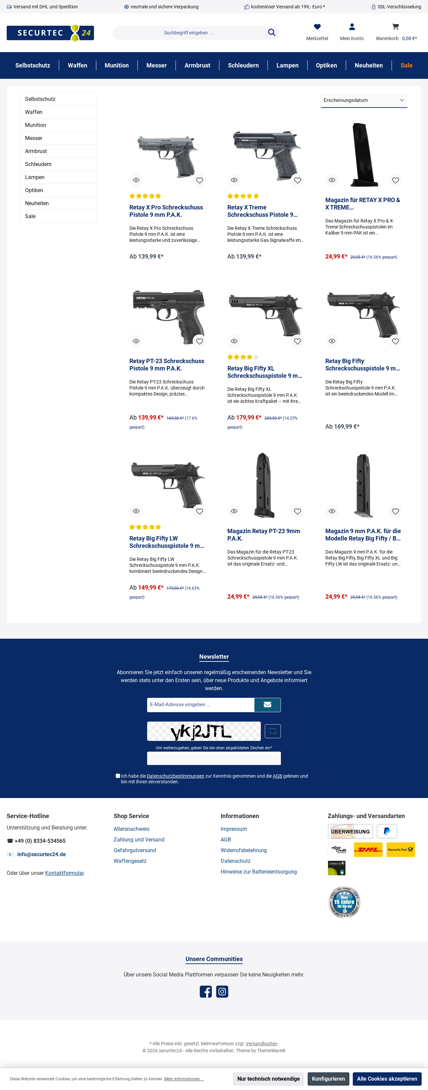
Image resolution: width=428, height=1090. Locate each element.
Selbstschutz (40, 99)
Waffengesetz (130, 861)
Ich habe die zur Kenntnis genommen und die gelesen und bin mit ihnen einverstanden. (214, 779)
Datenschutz (235, 861)
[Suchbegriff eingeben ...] (188, 33)
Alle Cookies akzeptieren (387, 1079)
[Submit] (267, 705)
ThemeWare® (271, 1050)
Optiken (34, 190)
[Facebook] (205, 991)
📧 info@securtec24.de (36, 854)
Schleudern (38, 164)
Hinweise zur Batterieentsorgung (259, 872)
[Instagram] (222, 991)
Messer (33, 138)
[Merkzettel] (317, 32)
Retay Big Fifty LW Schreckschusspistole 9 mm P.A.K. (167, 544)
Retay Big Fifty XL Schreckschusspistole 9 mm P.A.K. (265, 373)
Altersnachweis (131, 829)
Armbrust (36, 151)
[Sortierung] (364, 101)
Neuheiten (37, 203)
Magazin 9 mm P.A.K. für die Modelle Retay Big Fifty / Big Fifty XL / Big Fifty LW (363, 536)
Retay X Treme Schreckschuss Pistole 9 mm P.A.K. (260, 211)
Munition (35, 125)
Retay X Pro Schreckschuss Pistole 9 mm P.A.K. (166, 211)
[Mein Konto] (352, 32)
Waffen (33, 112)
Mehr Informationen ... (184, 1079)
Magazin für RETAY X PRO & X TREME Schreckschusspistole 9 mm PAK (363, 203)
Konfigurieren (328, 1079)
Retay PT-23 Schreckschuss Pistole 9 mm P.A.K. (166, 365)
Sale (30, 216)
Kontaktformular (64, 873)
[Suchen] (272, 33)
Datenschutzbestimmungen (175, 776)
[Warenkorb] (396, 32)
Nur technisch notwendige (268, 1079)
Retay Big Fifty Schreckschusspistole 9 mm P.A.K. (363, 365)
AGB (277, 776)
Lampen (34, 177)
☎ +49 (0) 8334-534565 (36, 841)
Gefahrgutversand (135, 850)
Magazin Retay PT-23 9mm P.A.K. (263, 536)
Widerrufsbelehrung (244, 850)
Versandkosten (261, 1043)
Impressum (234, 829)
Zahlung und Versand (139, 839)
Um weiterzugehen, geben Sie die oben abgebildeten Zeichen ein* (214, 748)
